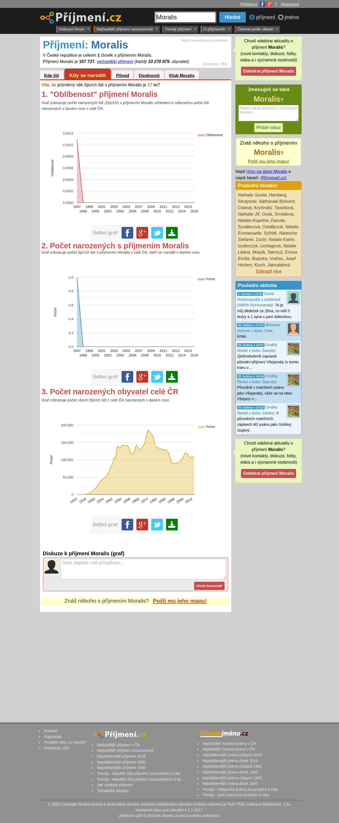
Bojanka (259, 258)
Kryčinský (263, 207)
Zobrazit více (269, 271)
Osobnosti (149, 75)
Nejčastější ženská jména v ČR (228, 749)
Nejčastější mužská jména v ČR (229, 743)
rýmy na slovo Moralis (266, 171)
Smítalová (284, 214)
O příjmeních (216, 29)
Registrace (290, 4)
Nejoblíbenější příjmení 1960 (121, 762)
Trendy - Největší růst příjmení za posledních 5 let (139, 779)
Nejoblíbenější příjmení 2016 (121, 756)
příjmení (266, 17)
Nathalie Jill (249, 214)
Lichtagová (270, 246)
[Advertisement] (135, 662)
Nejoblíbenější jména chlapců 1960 (232, 766)
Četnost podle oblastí (257, 29)
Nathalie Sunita (252, 195)
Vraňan (276, 258)
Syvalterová (249, 227)
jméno (292, 17)
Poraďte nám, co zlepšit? (65, 742)
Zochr (261, 239)
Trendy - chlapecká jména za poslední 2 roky (240, 789)
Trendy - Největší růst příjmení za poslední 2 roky (138, 773)
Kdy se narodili (87, 75)
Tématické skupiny (112, 791)
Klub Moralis (182, 75)
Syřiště (270, 233)
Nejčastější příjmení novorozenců (127, 29)
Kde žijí (51, 75)
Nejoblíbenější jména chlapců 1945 (232, 778)
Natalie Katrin (281, 239)
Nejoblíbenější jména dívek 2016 (230, 761)
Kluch (259, 265)
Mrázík (258, 252)
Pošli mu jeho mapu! (180, 601)
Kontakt (50, 731)
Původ (122, 75)
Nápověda (52, 737)
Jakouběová (278, 265)
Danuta (278, 220)
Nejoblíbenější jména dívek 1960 (230, 772)
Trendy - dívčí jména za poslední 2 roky (235, 795)
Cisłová (245, 207)
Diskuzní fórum (74, 29)
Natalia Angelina (253, 220)
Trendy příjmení (181, 29)
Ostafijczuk (272, 227)
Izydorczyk (248, 246)
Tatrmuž (275, 252)
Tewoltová (283, 207)
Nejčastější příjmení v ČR (118, 745)
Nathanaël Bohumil (277, 201)
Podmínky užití (56, 748)
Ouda (267, 214)
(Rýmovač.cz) (274, 178)
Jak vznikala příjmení (114, 785)
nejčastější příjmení (115, 61)
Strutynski (247, 201)
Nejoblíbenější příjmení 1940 (121, 768)
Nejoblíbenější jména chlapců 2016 (232, 755)
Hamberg (277, 195)
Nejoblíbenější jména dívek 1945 (230, 783)
